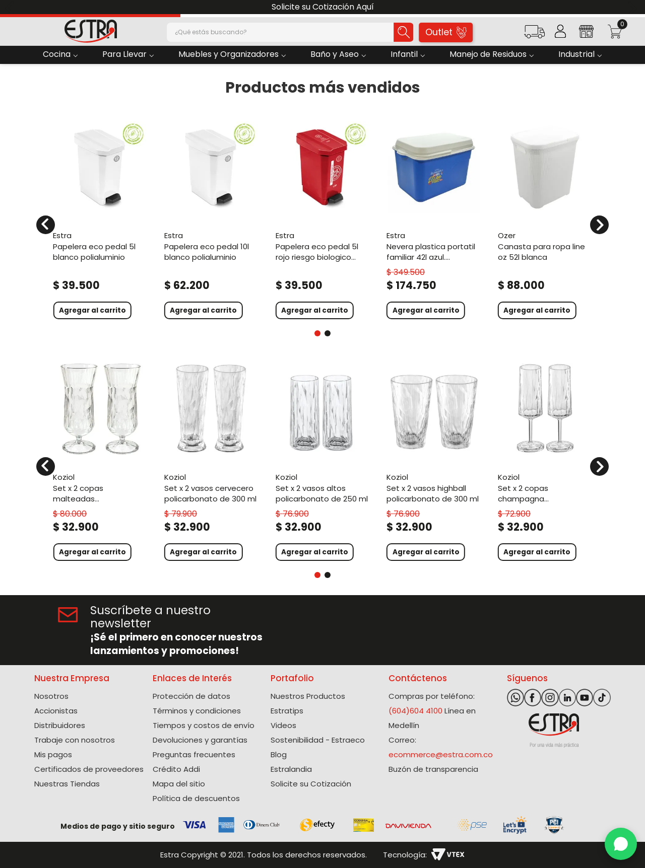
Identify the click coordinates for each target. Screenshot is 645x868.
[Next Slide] (633, 7)
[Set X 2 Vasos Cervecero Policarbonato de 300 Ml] (211, 460)
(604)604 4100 (415, 710)
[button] (534, 35)
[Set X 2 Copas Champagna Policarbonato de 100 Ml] (545, 460)
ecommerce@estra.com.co (441, 754)
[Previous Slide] (11, 7)
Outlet (446, 32)
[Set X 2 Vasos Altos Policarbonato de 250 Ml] (323, 460)
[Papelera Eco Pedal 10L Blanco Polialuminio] (211, 218)
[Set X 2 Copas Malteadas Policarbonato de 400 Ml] (100, 460)
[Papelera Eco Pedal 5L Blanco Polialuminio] (100, 218)
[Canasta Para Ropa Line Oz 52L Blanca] (545, 218)
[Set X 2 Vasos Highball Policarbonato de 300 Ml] (433, 460)
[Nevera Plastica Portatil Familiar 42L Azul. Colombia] (433, 218)
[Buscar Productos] (391, 32)
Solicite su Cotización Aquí (323, 7)
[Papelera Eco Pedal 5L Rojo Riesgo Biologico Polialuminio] (323, 218)
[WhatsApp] (621, 844)
